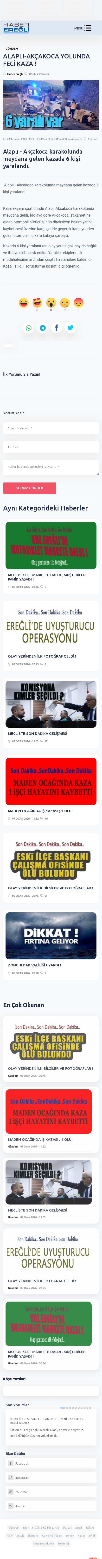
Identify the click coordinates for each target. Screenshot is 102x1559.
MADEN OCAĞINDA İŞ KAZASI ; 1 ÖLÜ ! (40, 811)
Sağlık (79, 1527)
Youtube (17, 1492)
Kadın (81, 1535)
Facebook (18, 1463)
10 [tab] (90, 1408)
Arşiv (10, 1535)
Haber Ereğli (15, 74)
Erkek (92, 1535)
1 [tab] (62, 1408)
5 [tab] (76, 1408)
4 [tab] (73, 1408)
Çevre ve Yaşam (52, 1535)
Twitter (17, 1506)
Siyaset (67, 1527)
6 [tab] (79, 1408)
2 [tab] (67, 1408)
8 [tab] (84, 1408)
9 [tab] (87, 1408)
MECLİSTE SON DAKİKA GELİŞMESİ (37, 733)
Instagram (19, 1477)
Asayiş (20, 1535)
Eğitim (90, 1527)
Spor (26, 1527)
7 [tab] (82, 1408)
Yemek (70, 1535)
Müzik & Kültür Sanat (45, 1527)
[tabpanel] (51, 1427)
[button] (88, 29)
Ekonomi (33, 1535)
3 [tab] (70, 1408)
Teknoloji (64, 1543)
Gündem (13, 1075)
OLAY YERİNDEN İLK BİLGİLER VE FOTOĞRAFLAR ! (50, 888)
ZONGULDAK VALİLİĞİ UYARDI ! (34, 965)
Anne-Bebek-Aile (43, 1543)
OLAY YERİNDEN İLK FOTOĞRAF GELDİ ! (42, 656)
